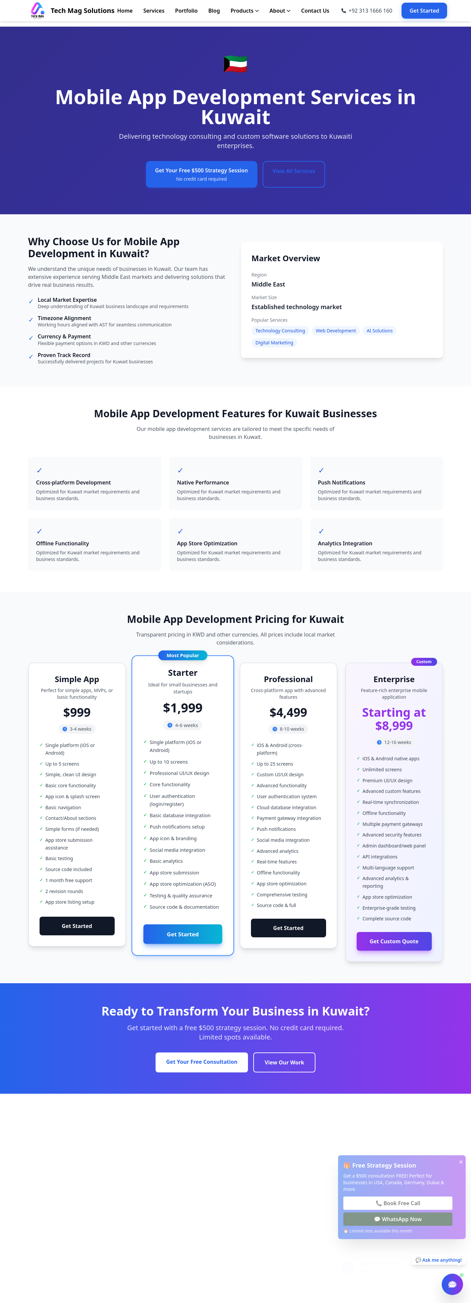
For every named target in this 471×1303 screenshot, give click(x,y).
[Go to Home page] (71, 10)
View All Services (294, 171)
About (280, 10)
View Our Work (284, 1062)
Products (245, 10)
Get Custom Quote (394, 950)
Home (125, 10)
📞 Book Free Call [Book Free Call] (398, 1203)
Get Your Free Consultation (202, 1061)
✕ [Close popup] (461, 1162)
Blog (214, 10)
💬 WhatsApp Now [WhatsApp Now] (398, 1219)
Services (154, 10)
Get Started (424, 10)
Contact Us (315, 10)
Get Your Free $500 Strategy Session (201, 174)
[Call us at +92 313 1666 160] (366, 10)
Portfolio (186, 10)
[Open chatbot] (452, 1284)
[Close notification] (454, 1252)
